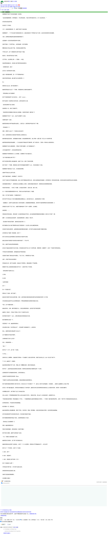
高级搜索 (24, 8)
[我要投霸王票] (32, 513)
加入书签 (9, 510)
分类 (1, 6)
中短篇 (13, 6)
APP (17, 6)
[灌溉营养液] (3, 515)
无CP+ (13, 5)
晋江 (9, 1)
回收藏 (5, 511)
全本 (6, 6)
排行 (4, 6)
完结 (19, 5)
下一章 (1, 9)
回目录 (5, 510)
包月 (9, 6)
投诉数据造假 (19, 511)
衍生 (11, 5)
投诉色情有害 (13, 511)
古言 (4, 5)
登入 (13, 1)
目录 (5, 9)
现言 (6, 5)
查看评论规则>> (7, 533)
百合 (16, 5)
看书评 (2, 511)
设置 (8, 9)
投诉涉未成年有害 (27, 511)
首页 (1, 5)
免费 (11, 6)
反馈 (19, 6)
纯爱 (9, 5)
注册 (15, 1)
